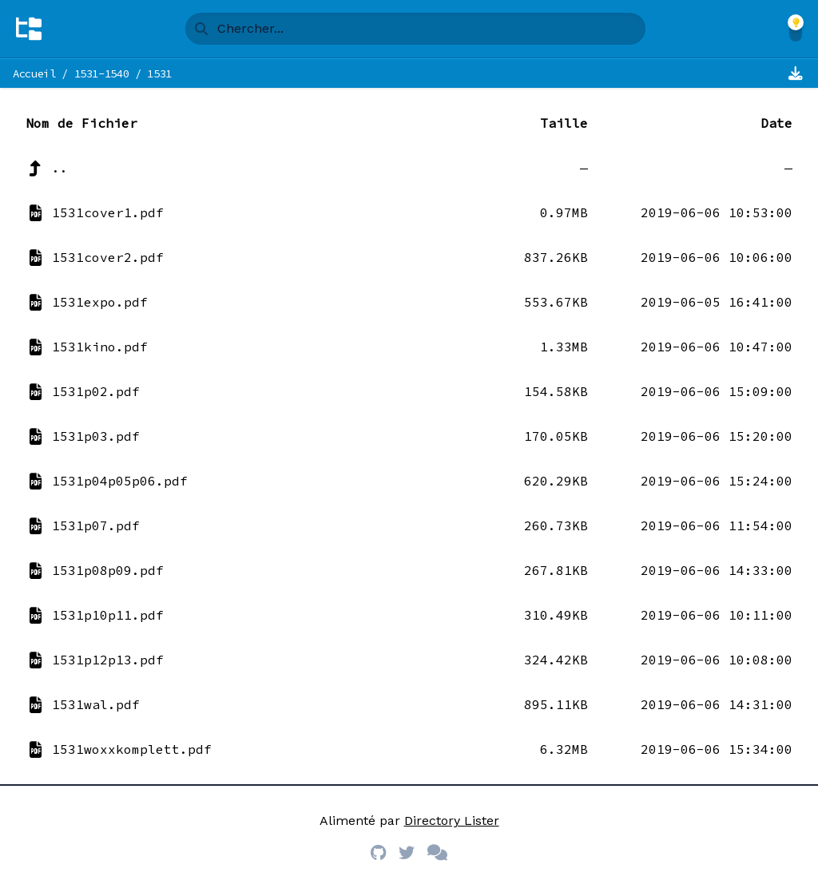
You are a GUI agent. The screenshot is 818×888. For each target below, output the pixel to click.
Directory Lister (451, 820)
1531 (159, 73)
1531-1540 (101, 73)
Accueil (34, 73)
